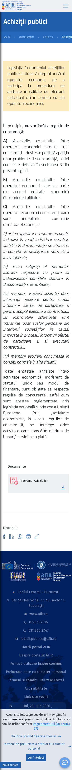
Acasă (6, 37)
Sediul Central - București (38, 592)
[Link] (18, 565)
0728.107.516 (38, 622)
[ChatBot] (64, 762)
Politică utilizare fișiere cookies (36, 663)
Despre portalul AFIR (36, 655)
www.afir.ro (38, 614)
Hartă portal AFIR (36, 647)
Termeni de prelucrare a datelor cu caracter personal (34, 746)
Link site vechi (36, 697)
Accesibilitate (36, 688)
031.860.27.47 (38, 630)
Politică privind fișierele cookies (33, 736)
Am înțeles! (36, 757)
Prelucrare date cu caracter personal (36, 672)
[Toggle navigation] (65, 6)
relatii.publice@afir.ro (38, 639)
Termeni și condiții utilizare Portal (36, 680)
